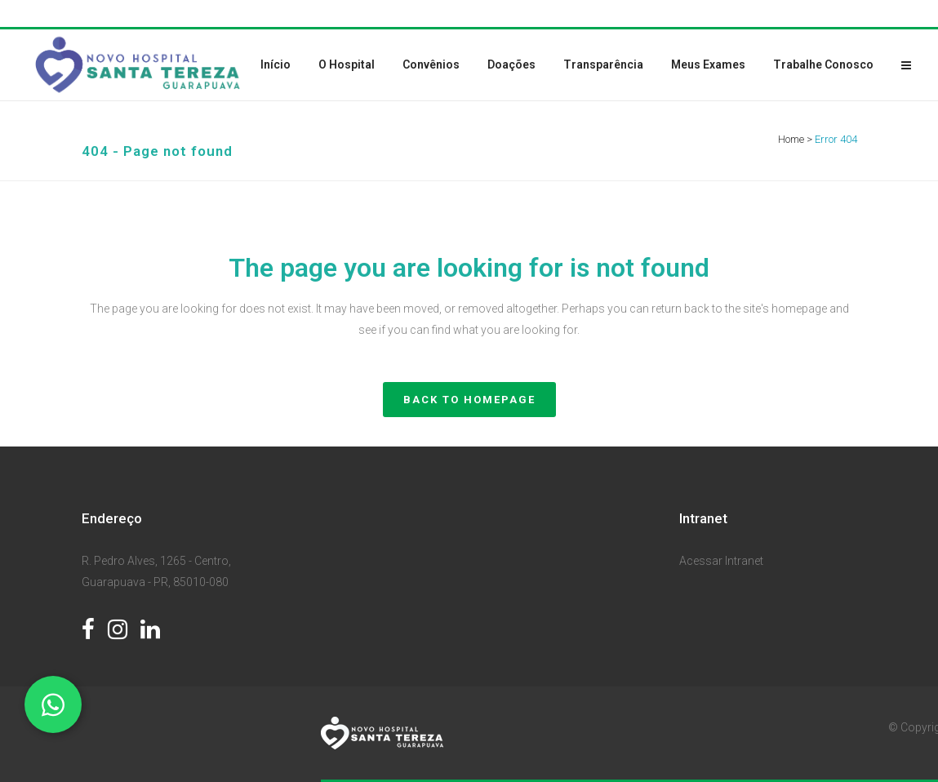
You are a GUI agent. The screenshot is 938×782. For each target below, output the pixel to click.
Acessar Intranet (721, 560)
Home (791, 139)
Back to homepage (469, 399)
